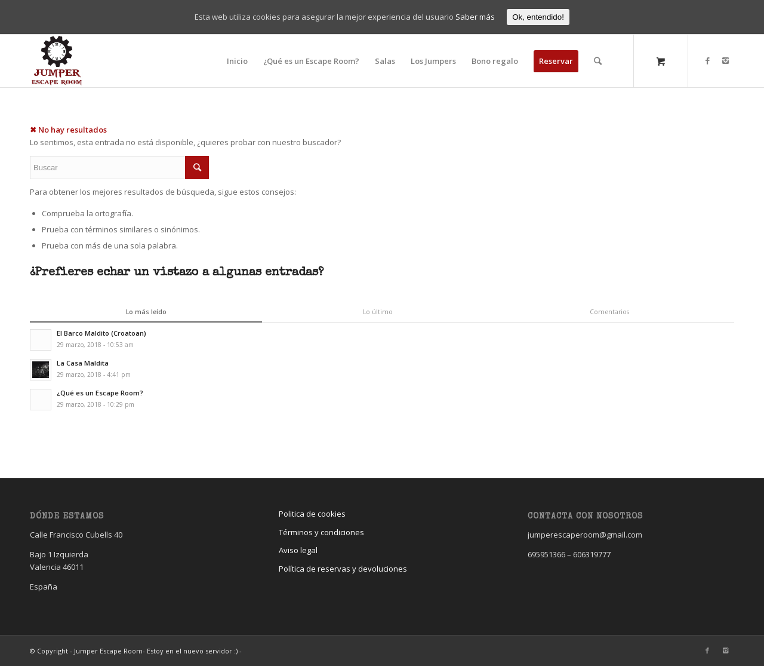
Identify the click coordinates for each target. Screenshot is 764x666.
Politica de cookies (312, 513)
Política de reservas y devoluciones (343, 568)
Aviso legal (298, 550)
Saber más (475, 16)
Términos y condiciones (321, 532)
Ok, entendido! (538, 17)
